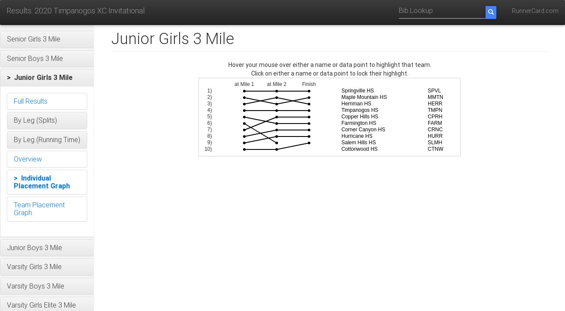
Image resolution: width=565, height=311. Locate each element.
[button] (47, 39)
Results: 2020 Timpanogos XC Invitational (75, 11)
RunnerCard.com (535, 11)
